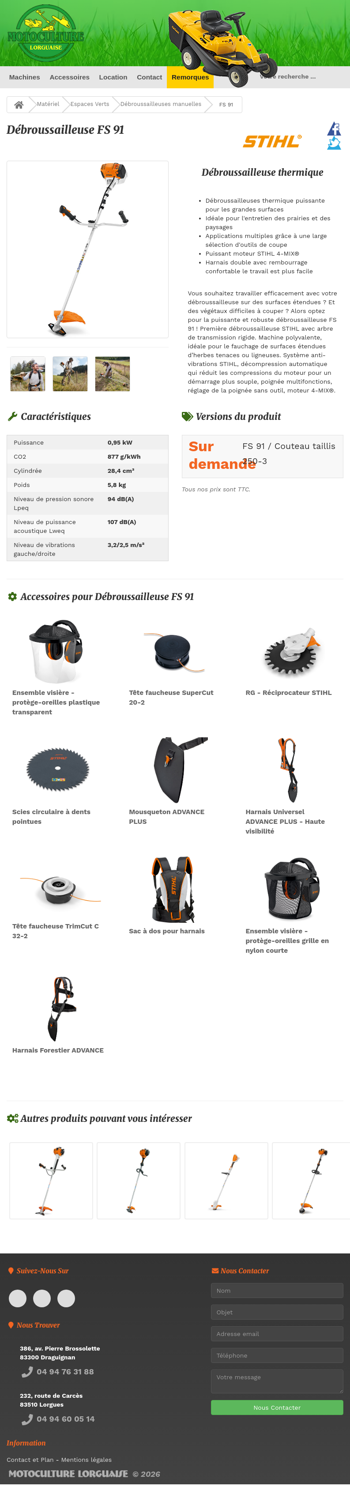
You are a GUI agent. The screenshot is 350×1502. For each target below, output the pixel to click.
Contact (149, 77)
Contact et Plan (30, 1459)
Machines (24, 77)
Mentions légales (86, 1459)
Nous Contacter (277, 1407)
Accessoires (69, 77)
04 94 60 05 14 (57, 1418)
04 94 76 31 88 (57, 1371)
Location (113, 77)
